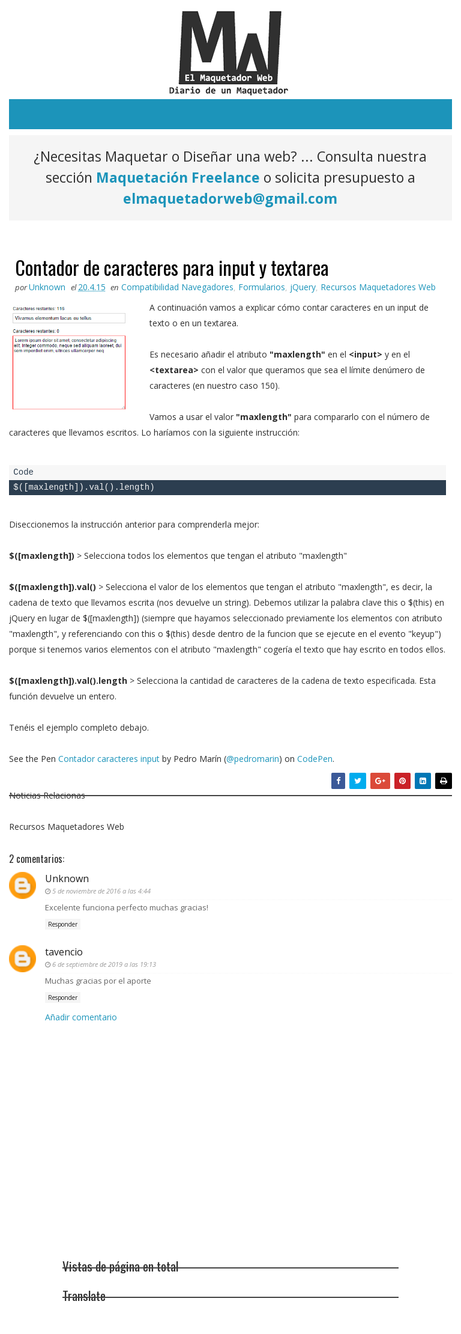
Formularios (261, 287)
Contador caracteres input (109, 758)
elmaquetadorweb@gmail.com (230, 198)
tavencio (64, 951)
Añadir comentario (81, 1017)
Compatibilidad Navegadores (177, 287)
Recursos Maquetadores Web (378, 287)
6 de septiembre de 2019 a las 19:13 (104, 964)
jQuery (303, 287)
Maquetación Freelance (178, 177)
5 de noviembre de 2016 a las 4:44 (101, 890)
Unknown (67, 878)
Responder (62, 924)
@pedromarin (252, 758)
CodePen (315, 758)
